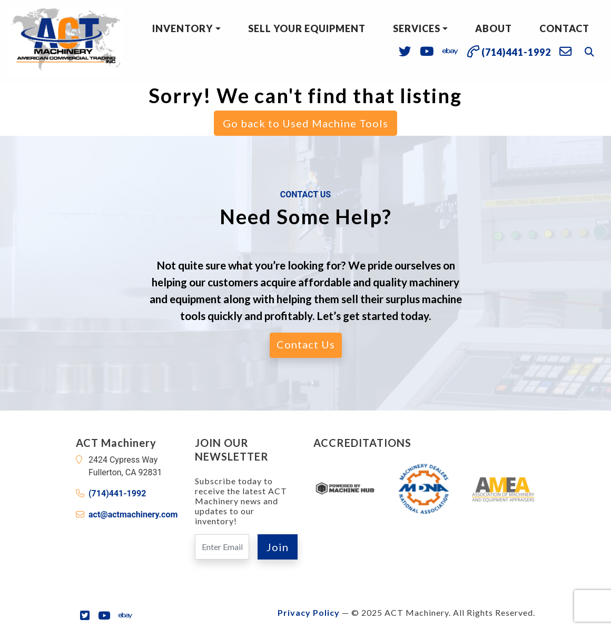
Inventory (182, 28)
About (493, 28)
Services (416, 28)
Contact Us (306, 344)
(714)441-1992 (117, 493)
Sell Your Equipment (307, 28)
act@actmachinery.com (133, 515)
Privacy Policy (309, 612)
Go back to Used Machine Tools (305, 123)
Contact (564, 28)
